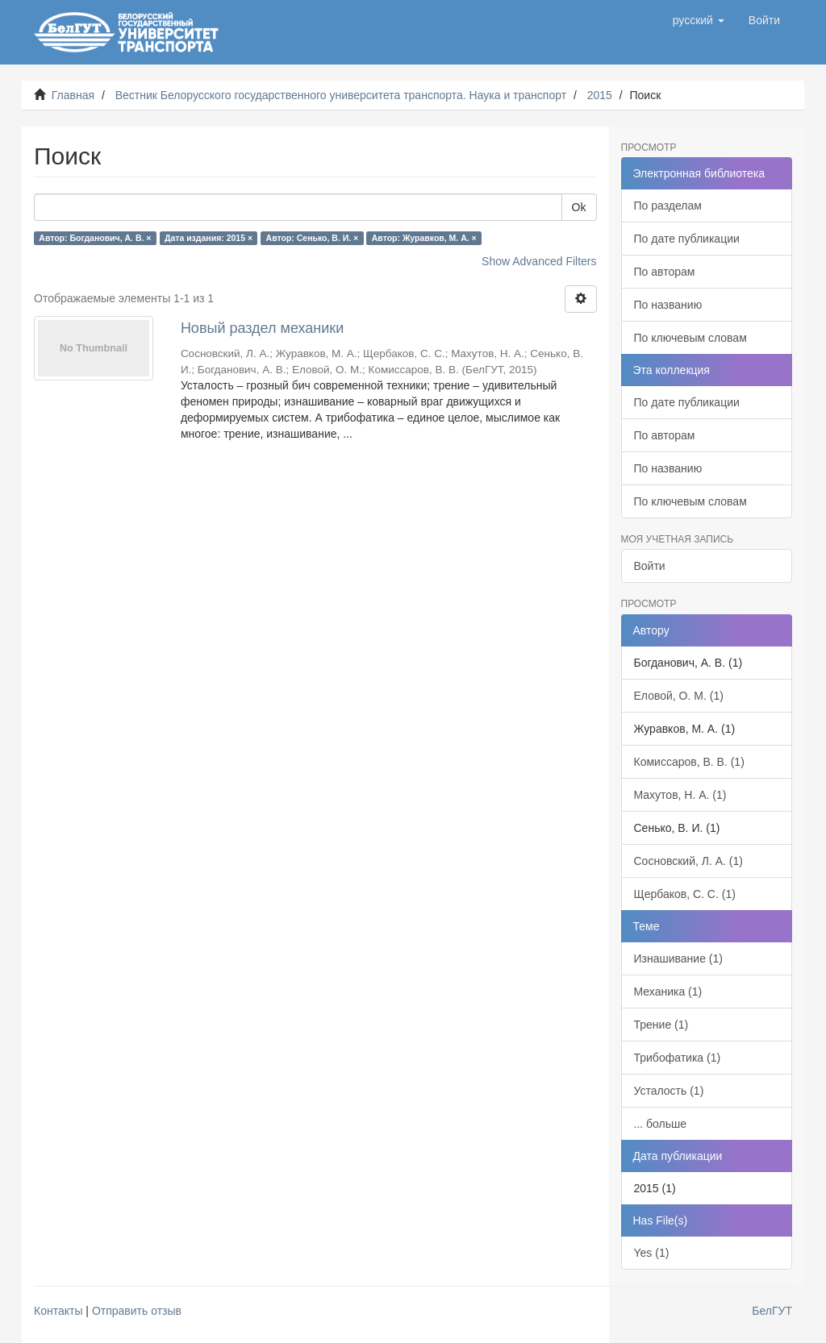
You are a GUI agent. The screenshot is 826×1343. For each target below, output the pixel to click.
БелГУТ (772, 1310)
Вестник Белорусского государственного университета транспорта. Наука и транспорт (340, 95)
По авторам (664, 271)
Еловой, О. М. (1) (679, 695)
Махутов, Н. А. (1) (680, 794)
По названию (668, 304)
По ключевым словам (690, 337)
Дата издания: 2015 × (208, 238)
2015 (599, 95)
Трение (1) (661, 1024)
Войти (649, 565)
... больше (660, 1123)
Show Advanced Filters (539, 261)
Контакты (58, 1310)
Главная (73, 95)
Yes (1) (652, 1252)
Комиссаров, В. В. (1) (689, 761)
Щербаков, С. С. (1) (685, 894)
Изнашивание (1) (678, 958)
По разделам (668, 205)
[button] (698, 20)
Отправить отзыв (136, 1310)
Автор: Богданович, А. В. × (95, 238)
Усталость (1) (669, 1090)
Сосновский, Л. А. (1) (688, 860)
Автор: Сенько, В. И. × (312, 238)
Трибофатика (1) (677, 1057)
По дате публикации (687, 238)
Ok (579, 207)
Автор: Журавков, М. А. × (424, 238)
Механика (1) (668, 991)
